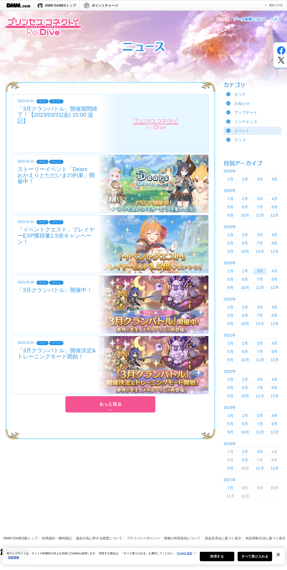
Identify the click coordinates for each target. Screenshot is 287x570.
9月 (230, 215)
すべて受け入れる (254, 559)
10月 (245, 215)
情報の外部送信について (182, 538)
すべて (240, 94)
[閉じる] (278, 557)
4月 (275, 179)
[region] (143, 559)
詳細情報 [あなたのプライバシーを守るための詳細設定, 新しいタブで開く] (13, 560)
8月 (275, 207)
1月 (230, 179)
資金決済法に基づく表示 (223, 538)
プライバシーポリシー (143, 538)
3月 (260, 179)
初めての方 (276, 5)
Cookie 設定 (184, 556)
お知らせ (242, 103)
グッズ (240, 140)
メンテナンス (245, 121)
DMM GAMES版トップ (21, 538)
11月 (260, 215)
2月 (245, 179)
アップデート (245, 112)
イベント (242, 131)
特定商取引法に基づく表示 (265, 538)
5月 (230, 207)
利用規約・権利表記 (57, 538)
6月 (245, 207)
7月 (260, 207)
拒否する (217, 559)
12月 (274, 215)
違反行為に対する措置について (99, 538)
